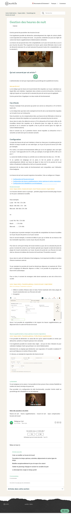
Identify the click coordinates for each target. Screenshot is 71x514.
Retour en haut (15, 445)
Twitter (58, 422)
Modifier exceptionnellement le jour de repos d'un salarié (28, 463)
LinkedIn (60, 422)
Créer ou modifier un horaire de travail (23, 455)
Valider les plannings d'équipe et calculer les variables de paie (30, 466)
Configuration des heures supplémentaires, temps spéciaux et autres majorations (37, 181)
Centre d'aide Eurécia (11, 13)
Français (53, 3)
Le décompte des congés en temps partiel (24, 470)
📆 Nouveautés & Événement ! (40, 3)
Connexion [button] (63, 3)
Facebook (55, 422)
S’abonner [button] (15, 26)
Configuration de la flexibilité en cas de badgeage (35, 183)
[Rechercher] (52, 13)
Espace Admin (21, 13)
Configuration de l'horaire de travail (23, 179)
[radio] (31, 434)
